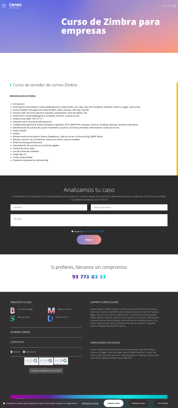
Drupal (119, 358)
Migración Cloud (64, 309)
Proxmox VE (95, 352)
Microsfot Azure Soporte (146, 309)
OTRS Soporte (153, 317)
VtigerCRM (127, 358)
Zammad (106, 355)
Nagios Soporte (96, 314)
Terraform (108, 349)
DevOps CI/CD (62, 317)
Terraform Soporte (127, 309)
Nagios (104, 352)
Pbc (114, 352)
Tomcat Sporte (135, 314)
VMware (151, 349)
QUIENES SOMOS (20, 332)
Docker (93, 349)
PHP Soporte (119, 326)
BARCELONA (31, 352)
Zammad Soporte (97, 320)
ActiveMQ (112, 358)
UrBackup (125, 355)
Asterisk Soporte (113, 320)
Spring (104, 358)
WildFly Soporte (96, 317)
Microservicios (24, 317)
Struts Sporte (110, 323)
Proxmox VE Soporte (149, 312)
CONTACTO (17, 342)
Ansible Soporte (111, 309)
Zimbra (93, 355)
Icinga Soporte (123, 314)
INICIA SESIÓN (169, 6)
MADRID (16, 352)
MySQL (133, 355)
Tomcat (148, 352)
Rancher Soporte (137, 323)
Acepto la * (89, 231)
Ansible (100, 349)
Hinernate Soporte (129, 320)
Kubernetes (133, 349)
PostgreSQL (142, 355)
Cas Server (115, 355)
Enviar (89, 239)
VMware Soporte (133, 312)
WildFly (133, 352)
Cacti (110, 352)
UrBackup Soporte (145, 320)
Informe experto (150, 314)
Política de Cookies (90, 403)
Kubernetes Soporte (99, 312)
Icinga (119, 352)
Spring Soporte (123, 323)
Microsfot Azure (120, 349)
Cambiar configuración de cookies (46, 370)
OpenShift (143, 349)
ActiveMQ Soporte (105, 326)
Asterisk (125, 352)
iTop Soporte (140, 317)
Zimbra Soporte (127, 317)
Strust (98, 358)
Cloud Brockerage (25, 309)
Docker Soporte (97, 309)
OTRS (99, 355)
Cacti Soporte (110, 314)
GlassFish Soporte (112, 317)
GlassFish (140, 352)
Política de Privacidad (92, 231)
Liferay (150, 355)
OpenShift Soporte (117, 312)
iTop (154, 352)
